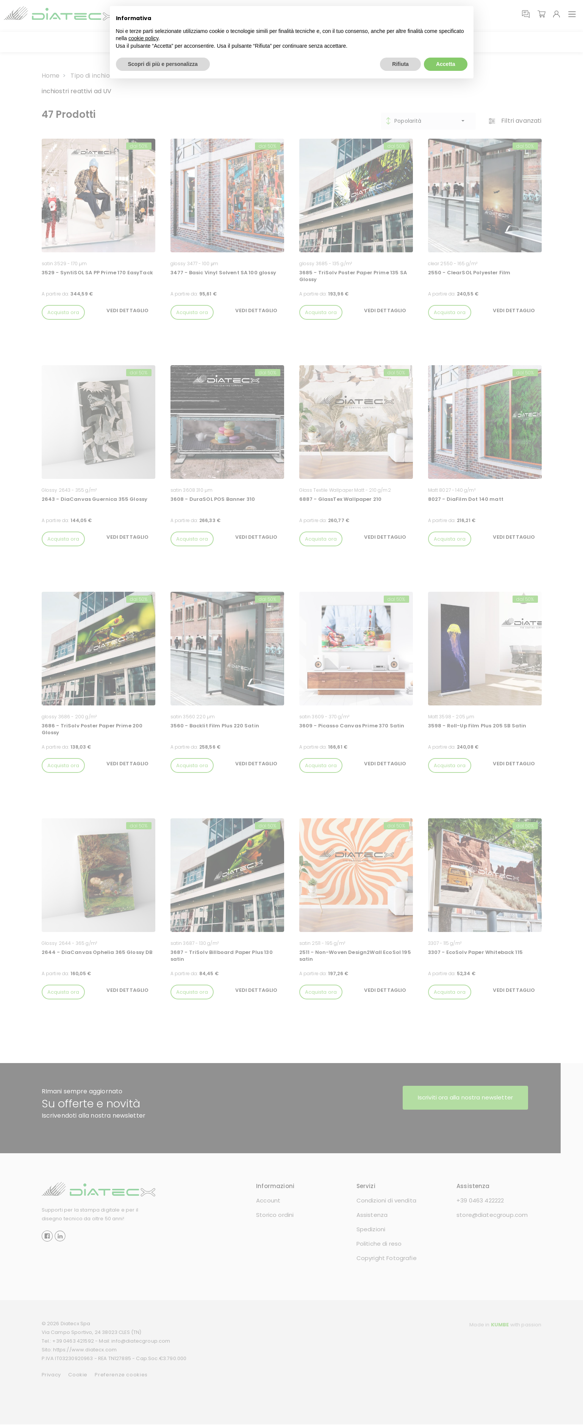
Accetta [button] (445, 64)
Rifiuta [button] (400, 64)
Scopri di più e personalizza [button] (163, 64)
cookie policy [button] (143, 38)
